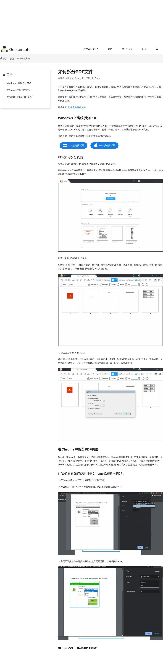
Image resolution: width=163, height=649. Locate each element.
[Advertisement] (81, 22)
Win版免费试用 (76, 145)
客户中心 (127, 49)
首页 (5, 58)
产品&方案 (90, 49)
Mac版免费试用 (107, 145)
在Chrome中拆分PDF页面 (19, 90)
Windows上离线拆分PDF (19, 83)
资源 (143, 49)
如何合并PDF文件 (77, 107)
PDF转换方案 (23, 58)
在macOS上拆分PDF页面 (19, 97)
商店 (110, 49)
